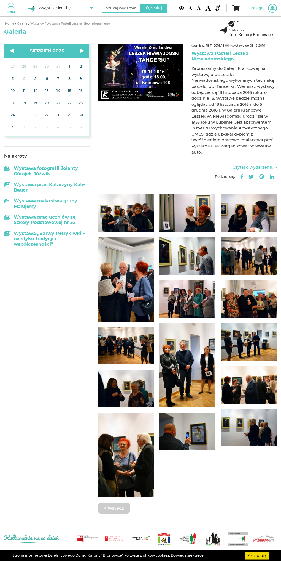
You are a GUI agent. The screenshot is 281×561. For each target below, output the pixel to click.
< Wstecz (114, 508)
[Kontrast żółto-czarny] (182, 8)
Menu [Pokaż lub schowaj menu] (11, 8)
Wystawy (37, 23)
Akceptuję (257, 555)
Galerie (22, 23)
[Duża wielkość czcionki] (208, 8)
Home (10, 23)
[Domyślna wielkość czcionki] (190, 8)
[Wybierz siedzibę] (60, 8)
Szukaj (154, 8)
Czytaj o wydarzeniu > (255, 167)
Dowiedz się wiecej (188, 555)
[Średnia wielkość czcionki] (198, 8)
